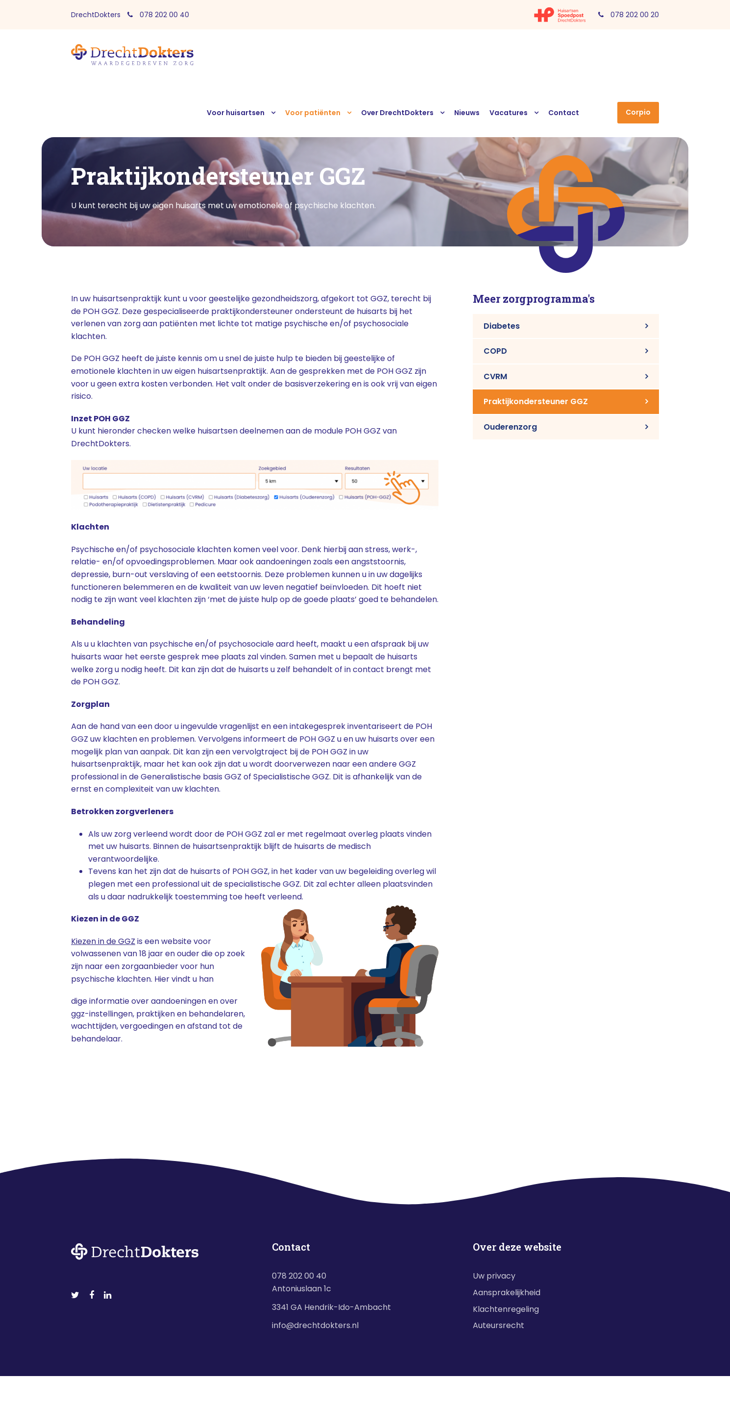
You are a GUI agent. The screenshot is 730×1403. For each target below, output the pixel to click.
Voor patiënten (313, 113)
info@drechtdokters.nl (315, 1325)
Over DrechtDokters (397, 113)
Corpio (638, 112)
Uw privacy (494, 1276)
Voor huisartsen (236, 113)
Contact (563, 113)
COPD (495, 351)
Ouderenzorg (510, 427)
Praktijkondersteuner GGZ (536, 401)
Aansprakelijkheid (506, 1292)
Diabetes (502, 326)
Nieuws (467, 113)
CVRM (495, 376)
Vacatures (508, 113)
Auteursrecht (498, 1325)
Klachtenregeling (506, 1309)
